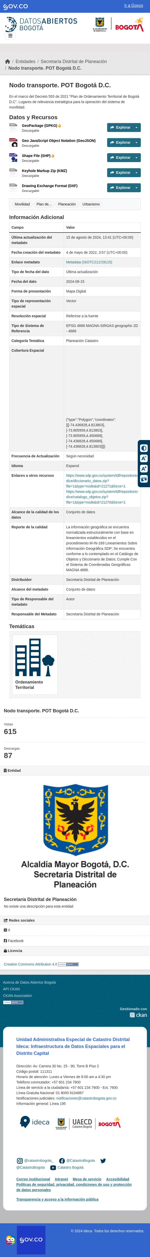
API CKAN (11, 989)
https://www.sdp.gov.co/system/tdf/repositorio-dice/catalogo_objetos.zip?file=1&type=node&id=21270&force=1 (102, 497)
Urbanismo (91, 204)
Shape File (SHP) (38, 156)
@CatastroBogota (80, 1160)
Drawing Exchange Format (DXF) (50, 186)
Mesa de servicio (87, 1179)
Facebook (13, 941)
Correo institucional (33, 1179)
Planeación (67, 204)
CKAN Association (17, 996)
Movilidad (22, 204)
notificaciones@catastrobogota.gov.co (86, 1098)
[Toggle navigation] (10, 36)
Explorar (120, 127)
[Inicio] (7, 61)
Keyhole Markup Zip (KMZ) (44, 171)
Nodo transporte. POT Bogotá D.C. (45, 68)
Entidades (25, 61)
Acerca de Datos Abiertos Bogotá (29, 982)
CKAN (133, 1015)
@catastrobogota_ (39, 1160)
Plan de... (44, 204)
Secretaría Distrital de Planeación (74, 61)
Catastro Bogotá (70, 1167)
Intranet (61, 1179)
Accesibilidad (117, 1179)
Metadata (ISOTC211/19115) (89, 262)
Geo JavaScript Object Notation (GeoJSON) (59, 141)
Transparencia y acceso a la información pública (57, 1199)
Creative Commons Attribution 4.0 (30, 964)
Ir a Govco (133, 5)
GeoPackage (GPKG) (41, 126)
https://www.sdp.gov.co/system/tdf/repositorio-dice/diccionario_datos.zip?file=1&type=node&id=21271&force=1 (102, 480)
